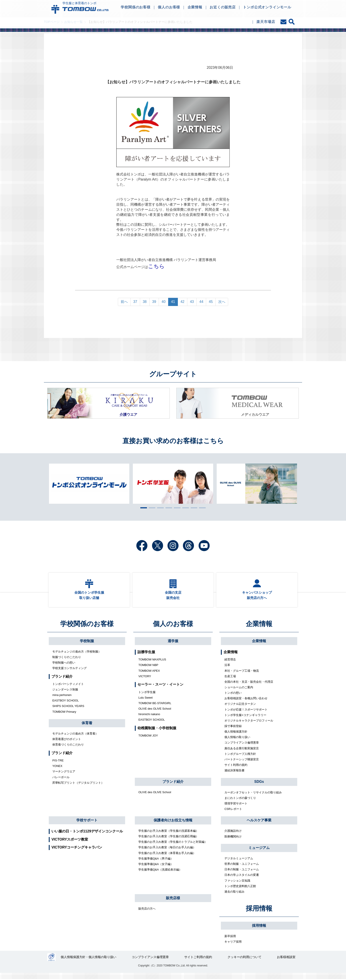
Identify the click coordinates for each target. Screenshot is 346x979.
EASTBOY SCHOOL (65, 705)
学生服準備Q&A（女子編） (155, 869)
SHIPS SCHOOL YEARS (68, 711)
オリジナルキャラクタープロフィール (248, 725)
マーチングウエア (63, 776)
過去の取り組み (234, 897)
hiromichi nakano (149, 719)
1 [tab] (142, 507)
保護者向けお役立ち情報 (173, 825)
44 (201, 302)
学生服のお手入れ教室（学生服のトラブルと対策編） (172, 847)
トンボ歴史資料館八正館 (240, 891)
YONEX (57, 771)
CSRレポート (233, 814)
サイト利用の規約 (235, 770)
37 (135, 302)
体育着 (87, 728)
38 (145, 302)
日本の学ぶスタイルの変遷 (241, 880)
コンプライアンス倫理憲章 (241, 748)
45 (211, 302)
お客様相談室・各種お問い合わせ (245, 703)
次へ (221, 302)
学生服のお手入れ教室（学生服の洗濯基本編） (168, 836)
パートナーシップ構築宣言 (241, 764)
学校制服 (87, 646)
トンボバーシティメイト (68, 689)
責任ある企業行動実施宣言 (241, 753)
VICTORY (144, 681)
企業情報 (259, 629)
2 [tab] (151, 507)
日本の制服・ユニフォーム (241, 874)
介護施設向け (233, 836)
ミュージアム (259, 853)
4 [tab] (167, 507)
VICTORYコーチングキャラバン (76, 852)
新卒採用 (230, 941)
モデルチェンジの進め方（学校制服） (76, 656)
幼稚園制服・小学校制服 (156, 733)
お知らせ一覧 (73, 22)
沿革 (227, 670)
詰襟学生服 (146, 657)
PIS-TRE (58, 765)
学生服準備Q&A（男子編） (155, 863)
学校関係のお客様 (87, 629)
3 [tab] (159, 507)
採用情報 (259, 913)
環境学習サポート (235, 808)
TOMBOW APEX (149, 675)
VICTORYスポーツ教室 (69, 844)
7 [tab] (193, 507)
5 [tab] (176, 507)
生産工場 (230, 681)
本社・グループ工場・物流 (241, 675)
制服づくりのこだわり (66, 662)
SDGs (259, 787)
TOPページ (52, 22)
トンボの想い (233, 698)
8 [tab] (201, 507)
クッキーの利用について (245, 963)
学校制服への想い (63, 667)
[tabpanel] (173, 484)
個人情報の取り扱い (237, 742)
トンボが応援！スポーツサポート (245, 714)
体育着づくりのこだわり (68, 749)
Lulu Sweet (145, 702)
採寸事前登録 (233, 731)
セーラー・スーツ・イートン (160, 690)
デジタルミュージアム (238, 863)
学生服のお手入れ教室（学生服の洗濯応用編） (168, 841)
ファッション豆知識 (237, 885)
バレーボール (61, 782)
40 (163, 302)
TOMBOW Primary (64, 716)
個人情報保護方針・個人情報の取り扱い (89, 963)
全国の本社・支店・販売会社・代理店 (248, 687)
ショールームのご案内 (238, 692)
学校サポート (87, 825)
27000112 (51, 963)
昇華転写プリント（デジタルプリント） (78, 787)
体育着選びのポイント (66, 744)
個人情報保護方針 (235, 736)
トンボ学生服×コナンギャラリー (245, 720)
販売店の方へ (147, 914)
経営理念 (230, 664)
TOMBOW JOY (148, 740)
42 (182, 302)
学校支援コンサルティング (69, 673)
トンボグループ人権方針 (240, 759)
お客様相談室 (286, 963)
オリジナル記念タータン (240, 709)
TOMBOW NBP (148, 670)
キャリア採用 (233, 947)
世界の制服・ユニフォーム (241, 869)
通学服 (173, 646)
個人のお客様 (173, 629)
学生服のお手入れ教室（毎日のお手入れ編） (167, 852)
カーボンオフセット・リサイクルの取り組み (253, 797)
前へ (124, 302)
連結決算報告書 (234, 775)
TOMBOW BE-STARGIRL (154, 708)
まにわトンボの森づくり (240, 803)
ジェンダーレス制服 (65, 694)
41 (173, 302)
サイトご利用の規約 (198, 963)
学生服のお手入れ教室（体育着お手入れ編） (167, 858)
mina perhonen (61, 700)
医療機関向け (233, 841)
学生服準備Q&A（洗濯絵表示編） (160, 874)
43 (192, 302)
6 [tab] (184, 507)
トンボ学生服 (147, 697)
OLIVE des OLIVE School (154, 714)
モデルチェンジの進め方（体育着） (75, 738)
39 (154, 302)
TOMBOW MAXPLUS (152, 664)
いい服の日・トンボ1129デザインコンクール (87, 836)
